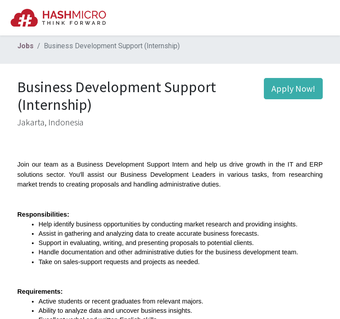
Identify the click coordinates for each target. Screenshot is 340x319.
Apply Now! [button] (293, 88)
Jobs (25, 46)
